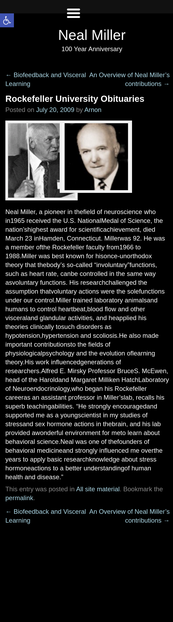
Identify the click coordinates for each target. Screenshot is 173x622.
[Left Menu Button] (73, 19)
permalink (19, 497)
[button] (7, 20)
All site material (98, 489)
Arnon (92, 109)
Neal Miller (92, 35)
